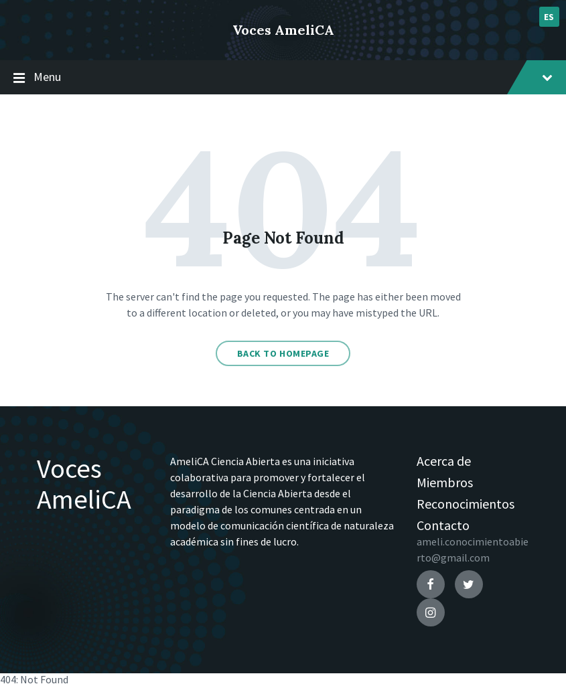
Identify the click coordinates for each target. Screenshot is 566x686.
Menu (283, 77)
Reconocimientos (465, 503)
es (549, 17)
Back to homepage (283, 353)
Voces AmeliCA (283, 29)
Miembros (445, 482)
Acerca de (444, 460)
